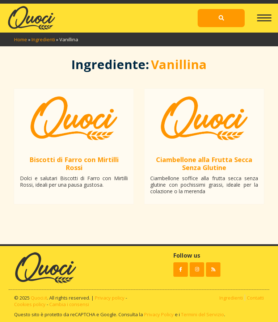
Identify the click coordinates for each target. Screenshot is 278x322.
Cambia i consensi (69, 304)
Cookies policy (30, 304)
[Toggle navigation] (264, 14)
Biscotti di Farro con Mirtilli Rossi (74, 163)
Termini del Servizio (202, 314)
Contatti (255, 298)
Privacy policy (110, 298)
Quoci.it (39, 298)
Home (20, 39)
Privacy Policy (159, 314)
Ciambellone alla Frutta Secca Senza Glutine (204, 163)
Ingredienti (43, 39)
